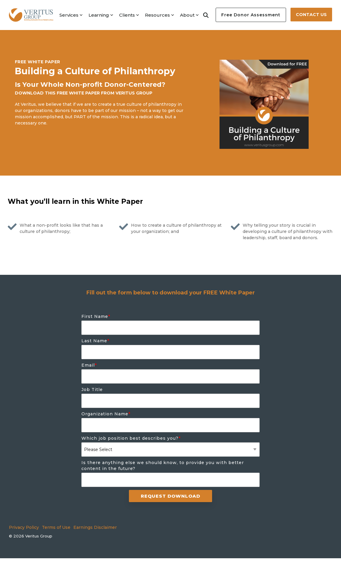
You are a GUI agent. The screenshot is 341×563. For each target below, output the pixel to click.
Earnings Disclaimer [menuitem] (95, 527)
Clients (129, 15)
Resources (159, 15)
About (189, 15)
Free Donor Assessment (250, 15)
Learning (101, 15)
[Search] (206, 15)
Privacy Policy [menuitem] (24, 527)
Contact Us (311, 14)
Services (71, 15)
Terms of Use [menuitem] (56, 527)
